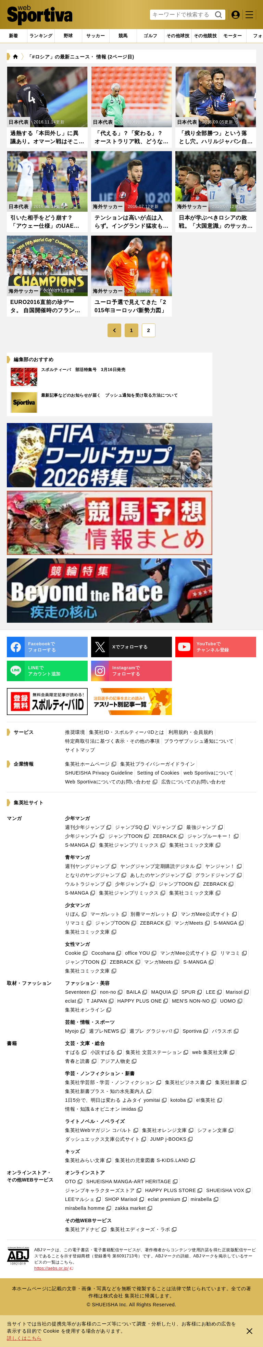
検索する (217, 15)
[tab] (68, 36)
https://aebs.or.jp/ (53, 1268)
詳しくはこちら (24, 1338)
